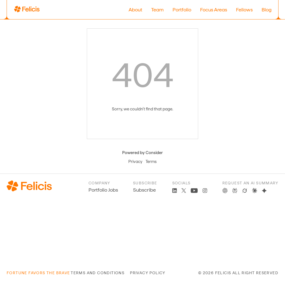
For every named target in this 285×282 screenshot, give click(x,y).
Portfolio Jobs (103, 190)
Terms (151, 161)
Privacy (135, 161)
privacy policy (148, 273)
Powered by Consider (142, 152)
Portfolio (182, 10)
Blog (267, 10)
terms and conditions (97, 273)
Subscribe (144, 190)
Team (157, 10)
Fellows (244, 10)
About (135, 10)
